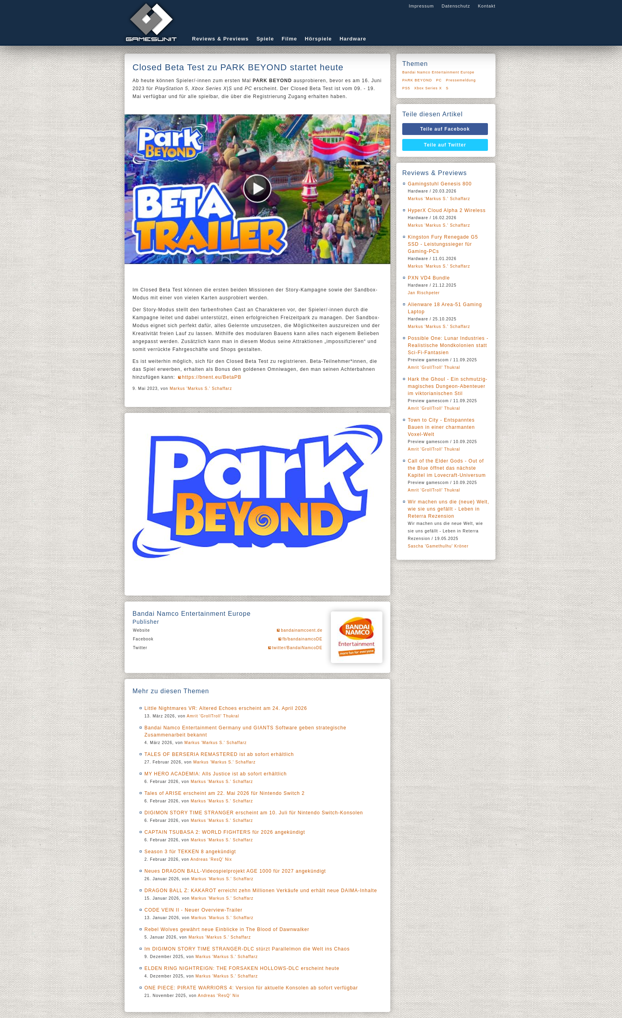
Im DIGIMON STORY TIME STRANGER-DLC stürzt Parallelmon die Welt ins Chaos (247, 949)
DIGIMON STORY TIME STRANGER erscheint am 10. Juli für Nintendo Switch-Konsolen (253, 813)
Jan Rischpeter (424, 293)
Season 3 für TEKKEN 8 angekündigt (190, 851)
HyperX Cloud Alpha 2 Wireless (447, 210)
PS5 (406, 88)
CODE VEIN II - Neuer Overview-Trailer (193, 910)
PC (439, 80)
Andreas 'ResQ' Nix (211, 859)
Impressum (421, 6)
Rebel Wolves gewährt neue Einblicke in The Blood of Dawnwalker (226, 929)
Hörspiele (318, 39)
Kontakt (486, 6)
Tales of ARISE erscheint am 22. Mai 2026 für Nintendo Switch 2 (224, 793)
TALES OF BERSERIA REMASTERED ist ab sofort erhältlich (219, 754)
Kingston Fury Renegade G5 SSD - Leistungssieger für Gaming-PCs (443, 244)
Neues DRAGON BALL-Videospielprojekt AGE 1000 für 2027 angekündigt (235, 871)
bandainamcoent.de (302, 630)
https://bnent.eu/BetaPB (212, 377)
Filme (289, 39)
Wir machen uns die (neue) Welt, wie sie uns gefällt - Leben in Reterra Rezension (449, 509)
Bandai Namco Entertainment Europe (438, 72)
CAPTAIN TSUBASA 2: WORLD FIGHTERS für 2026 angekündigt (224, 832)
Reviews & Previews (220, 39)
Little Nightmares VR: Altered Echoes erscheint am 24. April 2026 (225, 708)
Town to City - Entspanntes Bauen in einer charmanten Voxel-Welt (441, 427)
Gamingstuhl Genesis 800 (440, 184)
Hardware (353, 39)
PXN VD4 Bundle (429, 278)
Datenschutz (456, 6)
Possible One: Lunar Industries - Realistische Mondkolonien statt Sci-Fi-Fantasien (448, 345)
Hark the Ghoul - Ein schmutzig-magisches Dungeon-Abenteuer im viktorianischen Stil (448, 386)
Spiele (265, 39)
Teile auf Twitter (445, 145)
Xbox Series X (428, 88)
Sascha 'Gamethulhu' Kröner (438, 546)
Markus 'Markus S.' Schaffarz (201, 388)
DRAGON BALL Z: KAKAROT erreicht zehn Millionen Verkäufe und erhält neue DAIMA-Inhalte (260, 890)
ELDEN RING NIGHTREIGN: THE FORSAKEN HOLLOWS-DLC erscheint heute (242, 968)
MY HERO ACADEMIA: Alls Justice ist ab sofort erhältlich (215, 774)
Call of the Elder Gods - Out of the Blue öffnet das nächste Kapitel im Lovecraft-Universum (447, 468)
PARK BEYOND (417, 80)
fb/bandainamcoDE (302, 639)
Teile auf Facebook (445, 129)
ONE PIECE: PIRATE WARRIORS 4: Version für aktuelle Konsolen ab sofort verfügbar (251, 988)
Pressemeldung (461, 80)
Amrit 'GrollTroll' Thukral (213, 716)
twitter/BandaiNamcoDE (297, 648)
